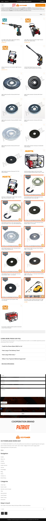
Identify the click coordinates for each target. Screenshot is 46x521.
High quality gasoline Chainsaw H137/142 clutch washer (10, 172)
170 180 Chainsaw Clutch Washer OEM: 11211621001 (9, 300)
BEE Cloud (36, 519)
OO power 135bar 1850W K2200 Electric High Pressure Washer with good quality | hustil (33, 300)
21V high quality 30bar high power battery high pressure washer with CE (10, 40)
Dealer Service (4, 465)
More (2, 450)
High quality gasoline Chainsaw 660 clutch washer (10, 95)
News (2, 473)
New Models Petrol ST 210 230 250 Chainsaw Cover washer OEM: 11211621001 (10, 274)
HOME (2, 457)
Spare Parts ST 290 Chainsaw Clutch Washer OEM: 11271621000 (33, 249)
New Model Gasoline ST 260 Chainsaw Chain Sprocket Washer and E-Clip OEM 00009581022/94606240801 (33, 198)
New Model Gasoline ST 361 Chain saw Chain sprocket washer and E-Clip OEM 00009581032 (11, 223)
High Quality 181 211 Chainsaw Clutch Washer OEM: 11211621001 (34, 274)
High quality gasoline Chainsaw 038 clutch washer (33, 121)
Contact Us (3, 475)
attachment (3, 402)
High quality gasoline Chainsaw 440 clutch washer (33, 95)
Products (3, 463)
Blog (2, 471)
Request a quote (41, 5)
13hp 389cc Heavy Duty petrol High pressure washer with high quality (33, 40)
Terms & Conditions (18, 410)
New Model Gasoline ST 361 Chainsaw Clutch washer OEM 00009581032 (10, 249)
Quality (2, 461)
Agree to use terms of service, (11, 409)
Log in (2, 1)
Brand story (3, 478)
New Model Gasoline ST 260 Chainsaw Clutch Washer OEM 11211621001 (33, 223)
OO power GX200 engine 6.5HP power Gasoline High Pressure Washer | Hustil (11, 197)
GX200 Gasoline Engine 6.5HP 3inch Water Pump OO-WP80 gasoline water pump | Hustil (34, 172)
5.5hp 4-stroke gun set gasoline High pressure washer (11, 68)
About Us (3, 459)
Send (23, 413)
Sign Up (6, 1)
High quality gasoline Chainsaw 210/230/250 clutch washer (33, 146)
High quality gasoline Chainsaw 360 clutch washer (10, 146)
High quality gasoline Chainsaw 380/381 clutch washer (11, 121)
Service (2, 467)
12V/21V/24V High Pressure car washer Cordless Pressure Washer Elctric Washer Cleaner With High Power (33, 68)
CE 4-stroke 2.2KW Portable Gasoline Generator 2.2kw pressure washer (11, 327)
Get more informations (8, 364)
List (42, 14)
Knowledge (3, 469)
